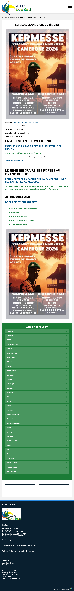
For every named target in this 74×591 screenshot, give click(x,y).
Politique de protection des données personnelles (19, 545)
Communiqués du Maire (10, 571)
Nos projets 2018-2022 (9, 573)
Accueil (4, 17)
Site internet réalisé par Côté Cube (61, 589)
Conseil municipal (8, 563)
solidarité (25, 122)
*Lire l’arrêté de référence (14, 160)
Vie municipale (7, 569)
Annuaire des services (9, 565)
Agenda (12, 17)
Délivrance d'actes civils (10, 575)
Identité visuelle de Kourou (11, 579)
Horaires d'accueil (8, 567)
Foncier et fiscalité (8, 577)
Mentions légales (7, 540)
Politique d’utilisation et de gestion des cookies (18, 551)
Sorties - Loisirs (34, 122)
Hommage (17, 122)
